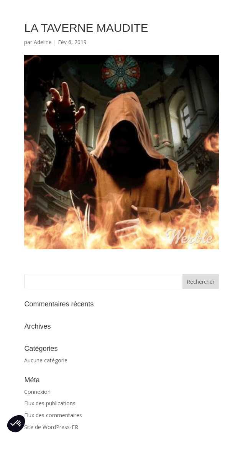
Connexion (37, 391)
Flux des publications (50, 403)
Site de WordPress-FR (51, 427)
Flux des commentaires (53, 415)
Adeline (43, 42)
